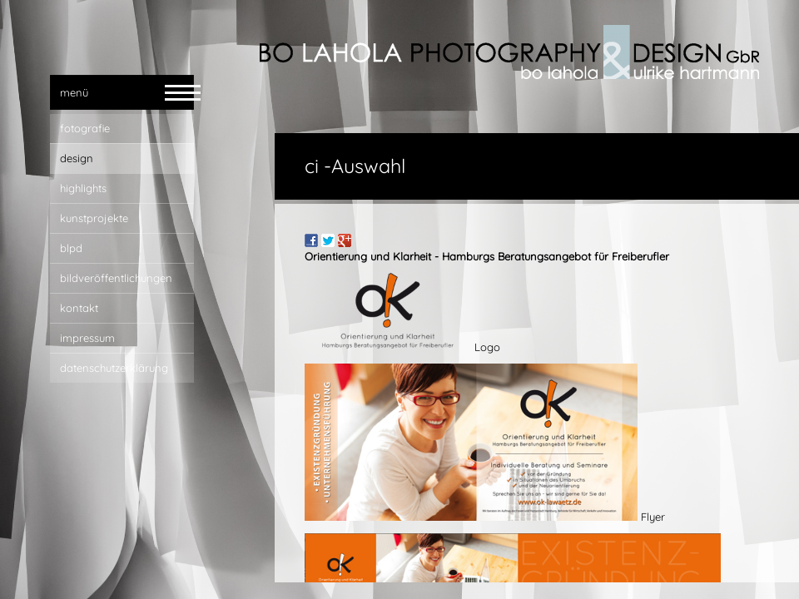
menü (74, 92)
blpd (71, 248)
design (76, 158)
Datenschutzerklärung (114, 367)
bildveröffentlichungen (116, 278)
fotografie (85, 128)
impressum (87, 337)
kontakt (79, 307)
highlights (83, 188)
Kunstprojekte (94, 218)
